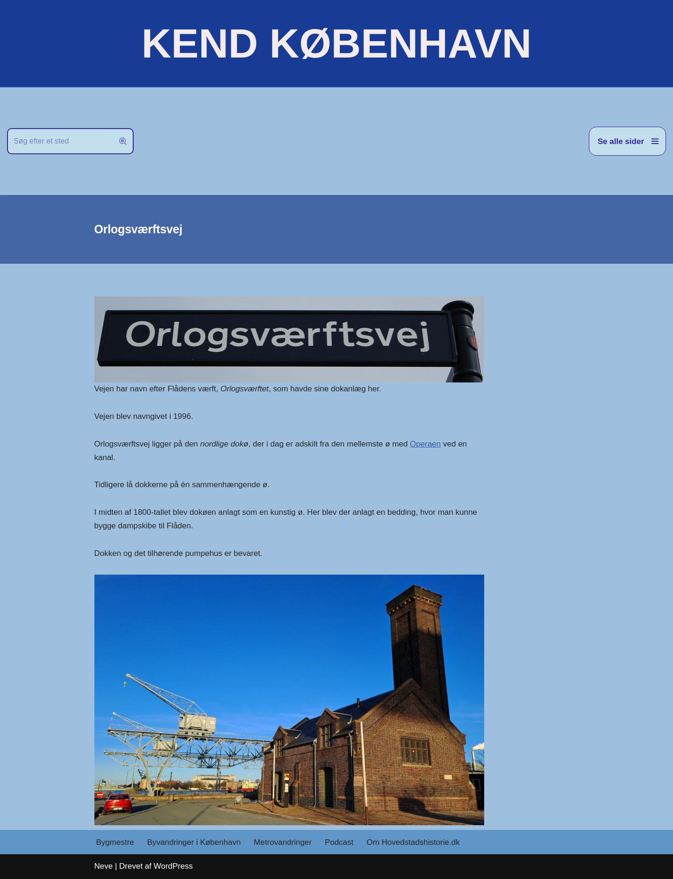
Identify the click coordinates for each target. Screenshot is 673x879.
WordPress (173, 866)
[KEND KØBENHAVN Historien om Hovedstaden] (336, 43)
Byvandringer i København (194, 842)
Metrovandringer (283, 842)
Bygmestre (115, 842)
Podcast (339, 842)
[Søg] (60, 141)
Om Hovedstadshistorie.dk (412, 842)
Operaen (425, 444)
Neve (103, 866)
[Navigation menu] (627, 141)
